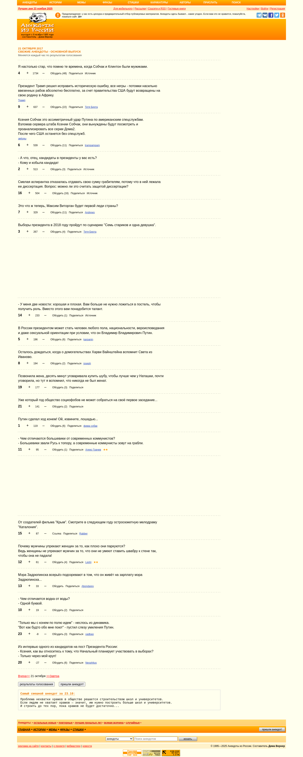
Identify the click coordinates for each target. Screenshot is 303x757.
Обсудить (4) (57, 231)
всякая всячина (114, 722)
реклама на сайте (28, 746)
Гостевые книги (177, 8)
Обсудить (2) (57, 363)
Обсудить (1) (59, 315)
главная (24, 729)
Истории (55, 2)
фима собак (90, 425)
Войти (264, 8)
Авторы (185, 2)
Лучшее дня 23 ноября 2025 (35, 8)
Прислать (210, 2)
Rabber (83, 533)
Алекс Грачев (93, 449)
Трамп (21, 100)
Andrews (90, 212)
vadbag (89, 634)
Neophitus (91, 662)
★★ (105, 449)
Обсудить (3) (57, 169)
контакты (46, 746)
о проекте (59, 746)
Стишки (133, 2)
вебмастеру (73, 746)
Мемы (81, 2)
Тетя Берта (91, 107)
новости (87, 746)
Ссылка (56, 533)
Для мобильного (123, 8)
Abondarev (88, 586)
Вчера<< (24, 676)
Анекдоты (29, 2)
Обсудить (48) (58, 73)
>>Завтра (52, 676)
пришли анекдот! (272, 729)
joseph (87, 363)
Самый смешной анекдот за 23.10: (47, 693)
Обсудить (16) (60, 193)
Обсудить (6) (57, 339)
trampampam (92, 145)
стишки (78, 729)
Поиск (236, 2)
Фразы (107, 2)
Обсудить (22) (58, 107)
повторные (65, 722)
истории (39, 729)
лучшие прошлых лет (88, 722)
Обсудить (57, 586)
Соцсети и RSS (157, 8)
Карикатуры (159, 2)
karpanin (88, 339)
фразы (65, 729)
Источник (90, 73)
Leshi (88, 562)
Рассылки (140, 8)
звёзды (22, 138)
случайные (133, 722)
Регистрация (277, 8)
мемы (53, 729)
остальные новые (45, 722)
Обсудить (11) (58, 145)
